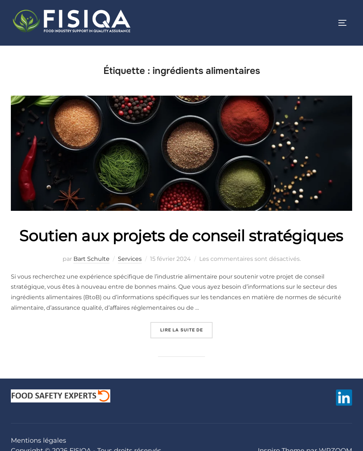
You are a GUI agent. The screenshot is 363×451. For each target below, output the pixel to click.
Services (130, 258)
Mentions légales (38, 440)
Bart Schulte (91, 258)
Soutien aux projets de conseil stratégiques (181, 235)
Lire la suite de (186, 327)
